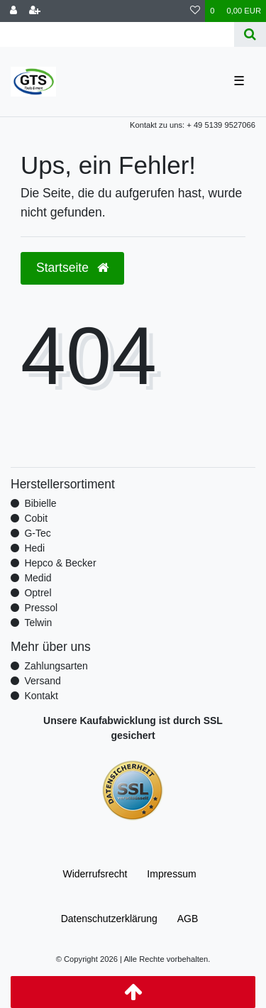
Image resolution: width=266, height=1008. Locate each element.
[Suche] (250, 34)
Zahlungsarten (56, 666)
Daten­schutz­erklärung (109, 918)
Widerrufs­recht (94, 874)
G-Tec (37, 533)
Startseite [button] (72, 268)
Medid (37, 578)
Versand (42, 680)
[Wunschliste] (195, 11)
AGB (188, 918)
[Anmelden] (13, 11)
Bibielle (40, 503)
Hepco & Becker (60, 563)
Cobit (36, 518)
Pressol (40, 607)
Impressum (171, 874)
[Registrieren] (34, 11)
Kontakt (40, 695)
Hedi (34, 548)
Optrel (37, 592)
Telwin (38, 622)
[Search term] (117, 34)
